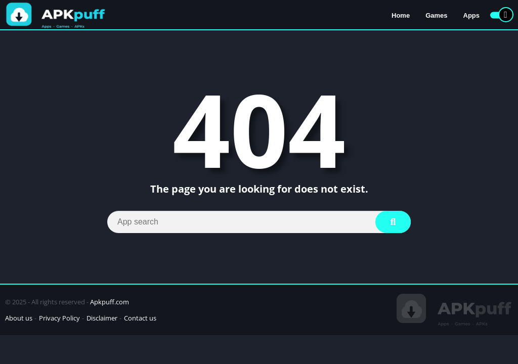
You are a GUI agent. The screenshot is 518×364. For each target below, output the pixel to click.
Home (401, 15)
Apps (471, 15)
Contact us (140, 318)
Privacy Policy (59, 318)
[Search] (259, 222)
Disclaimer (102, 318)
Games (436, 15)
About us (18, 318)
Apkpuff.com (109, 301)
